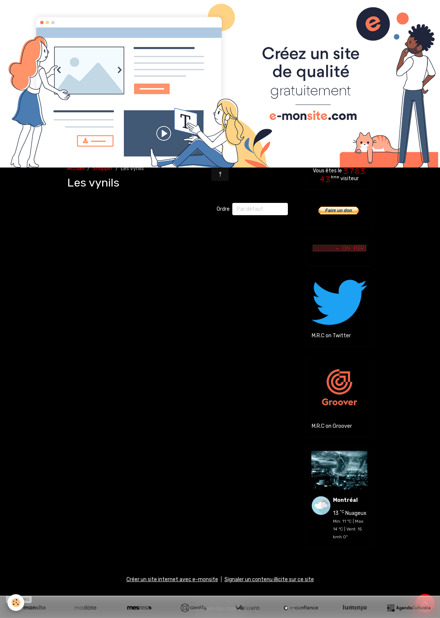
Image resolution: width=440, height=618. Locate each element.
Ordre (223, 209)
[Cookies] (15, 602)
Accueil (76, 168)
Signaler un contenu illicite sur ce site (269, 579)
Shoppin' (102, 168)
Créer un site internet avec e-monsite (172, 579)
